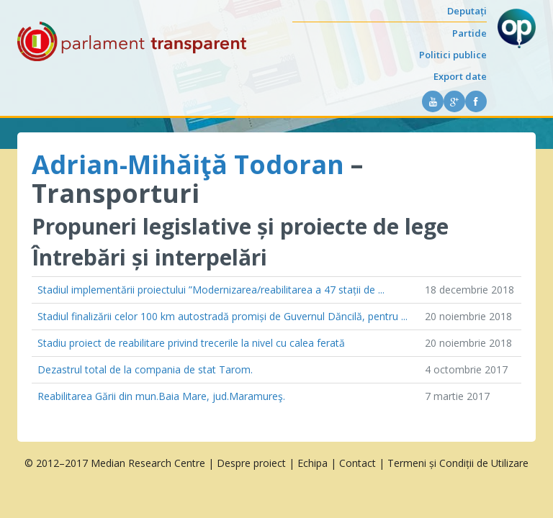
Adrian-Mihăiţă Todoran (188, 164)
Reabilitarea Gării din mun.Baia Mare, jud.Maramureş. (161, 396)
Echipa (312, 463)
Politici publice (453, 54)
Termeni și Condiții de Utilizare (458, 463)
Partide (469, 33)
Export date (460, 76)
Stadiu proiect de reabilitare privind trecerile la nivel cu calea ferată (191, 343)
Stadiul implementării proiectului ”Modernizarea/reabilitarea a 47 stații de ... (211, 289)
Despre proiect (251, 463)
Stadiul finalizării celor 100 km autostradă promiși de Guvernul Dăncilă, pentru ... (222, 316)
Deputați (467, 10)
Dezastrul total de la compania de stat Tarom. (145, 369)
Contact (357, 463)
